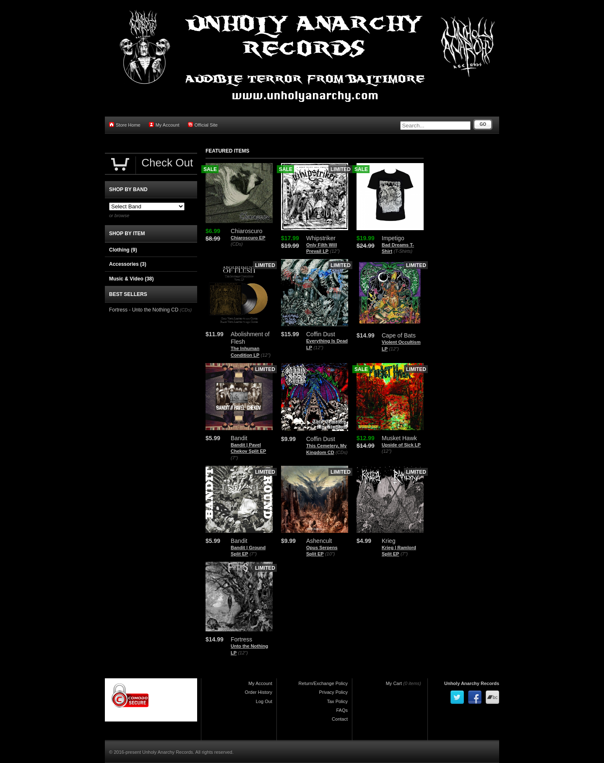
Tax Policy (337, 701)
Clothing (123, 250)
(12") (335, 251)
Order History (258, 692)
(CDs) (237, 244)
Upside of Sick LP (401, 444)
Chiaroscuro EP (248, 237)
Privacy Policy (333, 692)
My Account (164, 124)
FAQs (342, 710)
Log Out (264, 701)
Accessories (127, 264)
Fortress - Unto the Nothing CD (143, 310)
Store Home (125, 124)
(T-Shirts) (402, 251)
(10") (330, 553)
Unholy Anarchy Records (471, 683)
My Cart (394, 683)
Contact (340, 718)
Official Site (203, 124)
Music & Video (131, 279)
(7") (234, 457)
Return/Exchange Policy (323, 683)
